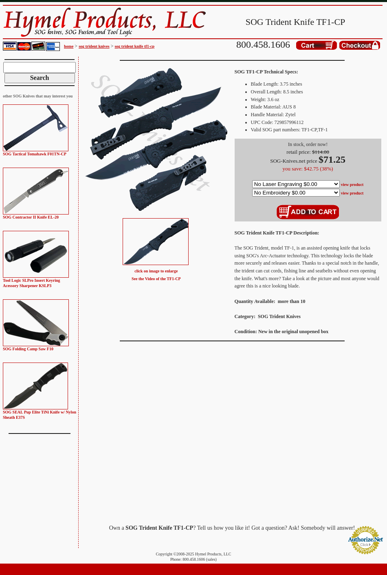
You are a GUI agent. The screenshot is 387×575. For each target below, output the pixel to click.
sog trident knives (94, 46)
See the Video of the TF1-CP (156, 278)
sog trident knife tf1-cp (134, 46)
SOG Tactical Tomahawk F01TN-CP (34, 154)
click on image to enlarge (156, 271)
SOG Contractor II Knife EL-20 (31, 217)
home (68, 46)
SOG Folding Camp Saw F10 (28, 349)
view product (352, 184)
